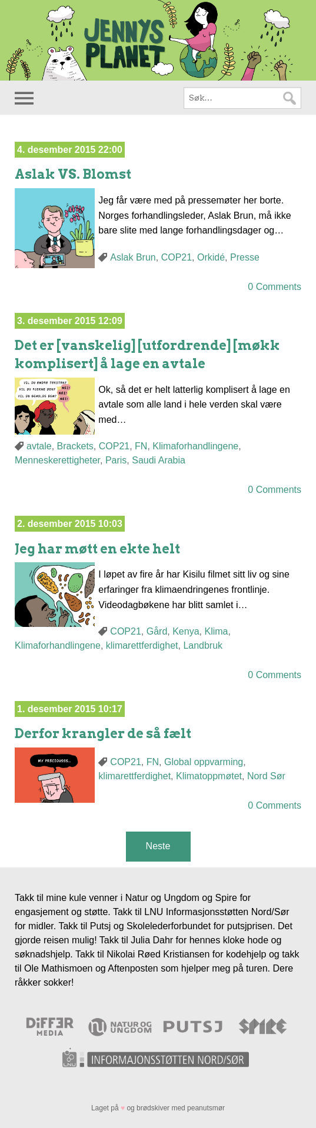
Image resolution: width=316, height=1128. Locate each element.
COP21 (176, 257)
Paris (116, 460)
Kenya (185, 631)
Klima (216, 631)
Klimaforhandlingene (195, 446)
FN (141, 446)
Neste (158, 846)
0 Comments (274, 287)
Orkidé (211, 257)
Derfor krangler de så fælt (103, 733)
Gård (157, 631)
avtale (39, 446)
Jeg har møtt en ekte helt (97, 548)
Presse (245, 257)
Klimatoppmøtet (209, 776)
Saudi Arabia (158, 460)
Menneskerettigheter (57, 460)
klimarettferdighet (142, 645)
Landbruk (202, 645)
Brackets (75, 446)
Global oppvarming (203, 762)
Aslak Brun (132, 257)
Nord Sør (266, 776)
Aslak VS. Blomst (73, 174)
